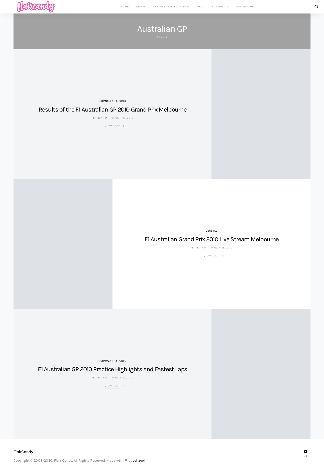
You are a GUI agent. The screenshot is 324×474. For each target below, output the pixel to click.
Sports (121, 101)
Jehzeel (139, 460)
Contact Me (245, 6)
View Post (112, 126)
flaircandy (100, 118)
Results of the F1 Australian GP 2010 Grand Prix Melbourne (112, 109)
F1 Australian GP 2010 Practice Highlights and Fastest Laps (112, 369)
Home (125, 6)
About (141, 6)
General (211, 231)
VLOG (201, 6)
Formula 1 (220, 6)
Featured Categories (169, 6)
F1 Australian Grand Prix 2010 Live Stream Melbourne (211, 239)
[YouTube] (305, 453)
